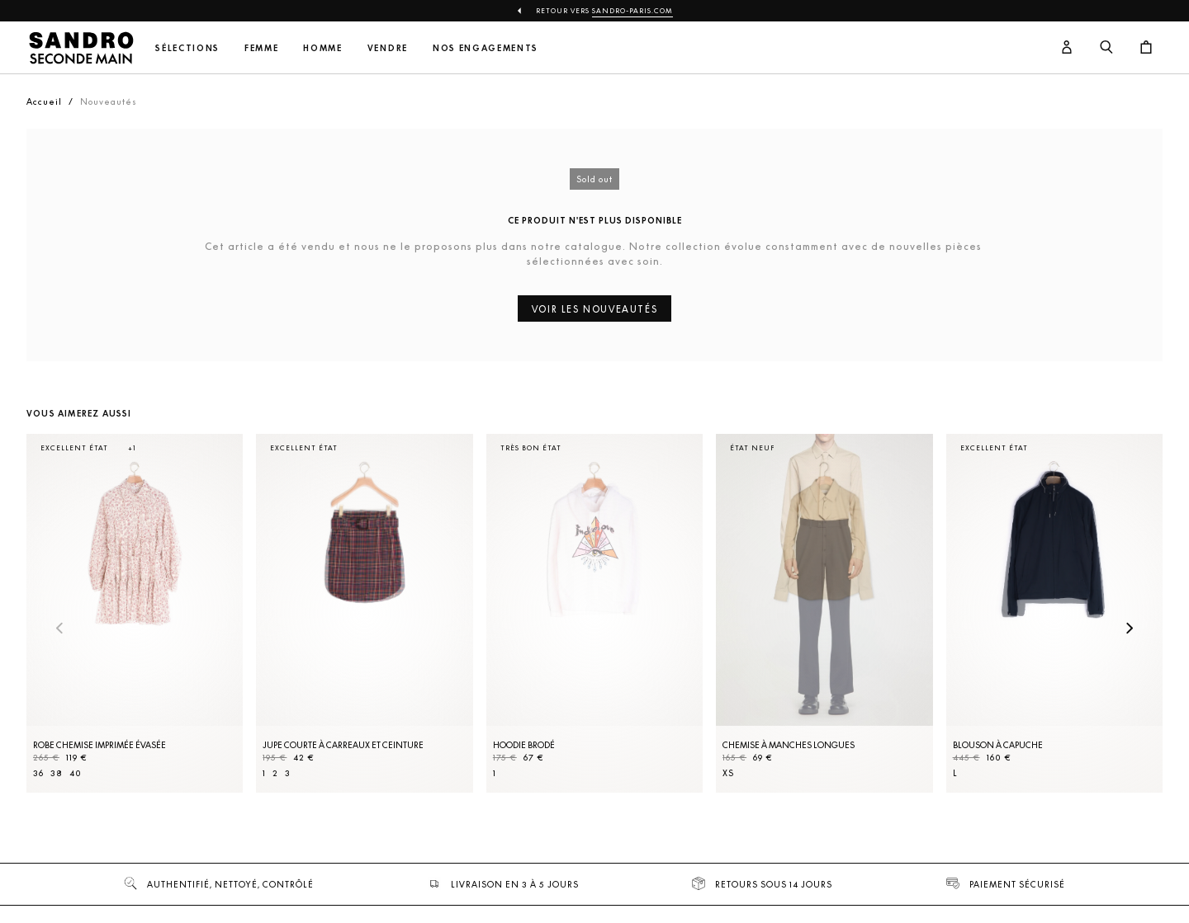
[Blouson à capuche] (1054, 613)
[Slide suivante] (1129, 629)
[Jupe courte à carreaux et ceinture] (364, 613)
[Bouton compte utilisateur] (1066, 47)
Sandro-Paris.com (632, 11)
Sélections (187, 48)
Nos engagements (485, 48)
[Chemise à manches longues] (824, 613)
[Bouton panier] (1146, 47)
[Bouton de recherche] (1106, 47)
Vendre (387, 48)
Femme (261, 48)
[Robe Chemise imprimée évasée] (134, 613)
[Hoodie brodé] (594, 613)
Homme (322, 48)
